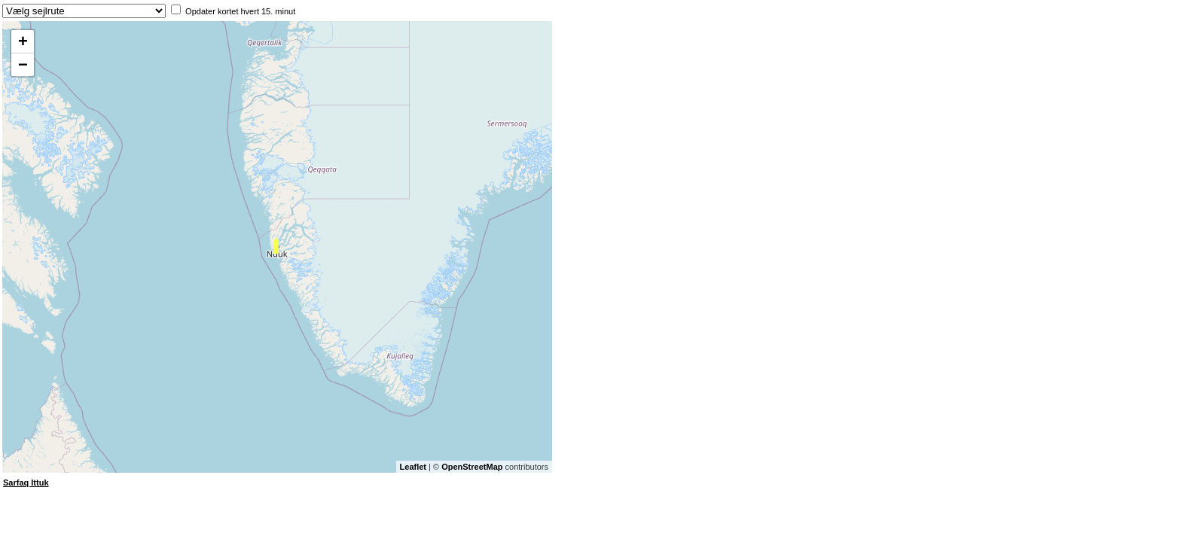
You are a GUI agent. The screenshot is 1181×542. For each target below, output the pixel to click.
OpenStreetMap (471, 466)
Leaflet (413, 466)
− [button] (23, 64)
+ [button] (23, 41)
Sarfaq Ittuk (26, 482)
